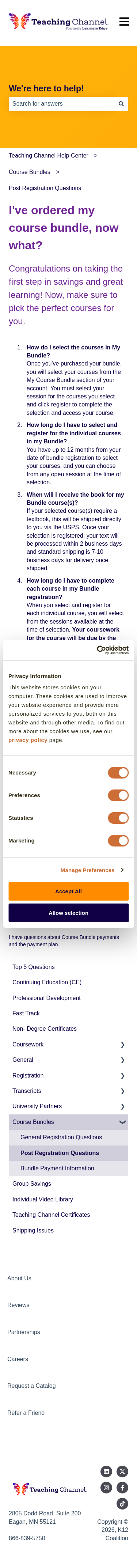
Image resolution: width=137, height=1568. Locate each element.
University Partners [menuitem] (37, 1106)
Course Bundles (29, 172)
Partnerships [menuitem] (23, 1332)
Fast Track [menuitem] (26, 1013)
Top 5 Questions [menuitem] (33, 967)
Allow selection (68, 913)
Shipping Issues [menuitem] (33, 1230)
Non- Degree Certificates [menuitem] (44, 1029)
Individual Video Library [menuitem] (42, 1199)
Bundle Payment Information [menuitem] (57, 1168)
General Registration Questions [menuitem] (61, 1137)
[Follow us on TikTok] (122, 1504)
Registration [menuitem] (27, 1075)
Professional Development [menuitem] (46, 998)
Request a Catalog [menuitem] (31, 1386)
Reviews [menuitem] (18, 1305)
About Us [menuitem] (19, 1278)
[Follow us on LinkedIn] (106, 1471)
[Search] (121, 104)
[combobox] (61, 104)
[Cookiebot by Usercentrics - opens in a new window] (97, 650)
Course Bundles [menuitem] (33, 1122)
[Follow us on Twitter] (122, 1471)
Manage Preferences (88, 870)
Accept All (68, 891)
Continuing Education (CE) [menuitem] (46, 982)
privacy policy (27, 740)
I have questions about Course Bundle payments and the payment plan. (64, 940)
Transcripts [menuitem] (26, 1091)
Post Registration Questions (45, 188)
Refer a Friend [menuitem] (26, 1413)
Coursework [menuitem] (27, 1044)
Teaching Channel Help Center (48, 155)
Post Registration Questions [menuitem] (59, 1153)
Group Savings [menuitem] (31, 1184)
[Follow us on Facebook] (122, 1487)
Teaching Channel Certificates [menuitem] (51, 1215)
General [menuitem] (22, 1060)
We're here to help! (46, 88)
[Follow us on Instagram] (106, 1487)
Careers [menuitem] (17, 1359)
